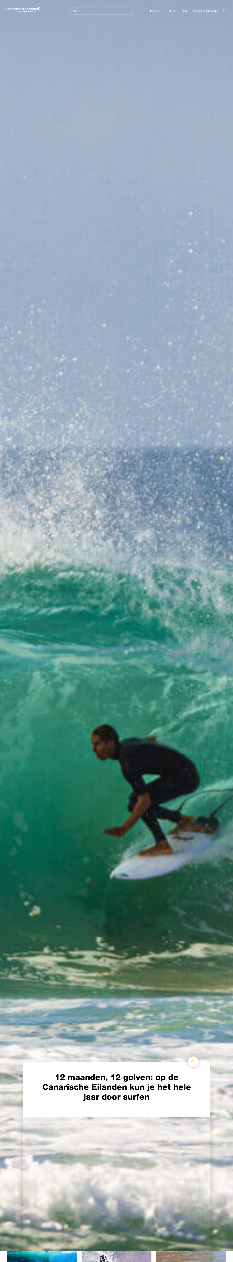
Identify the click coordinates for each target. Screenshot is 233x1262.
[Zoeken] (102, 11)
